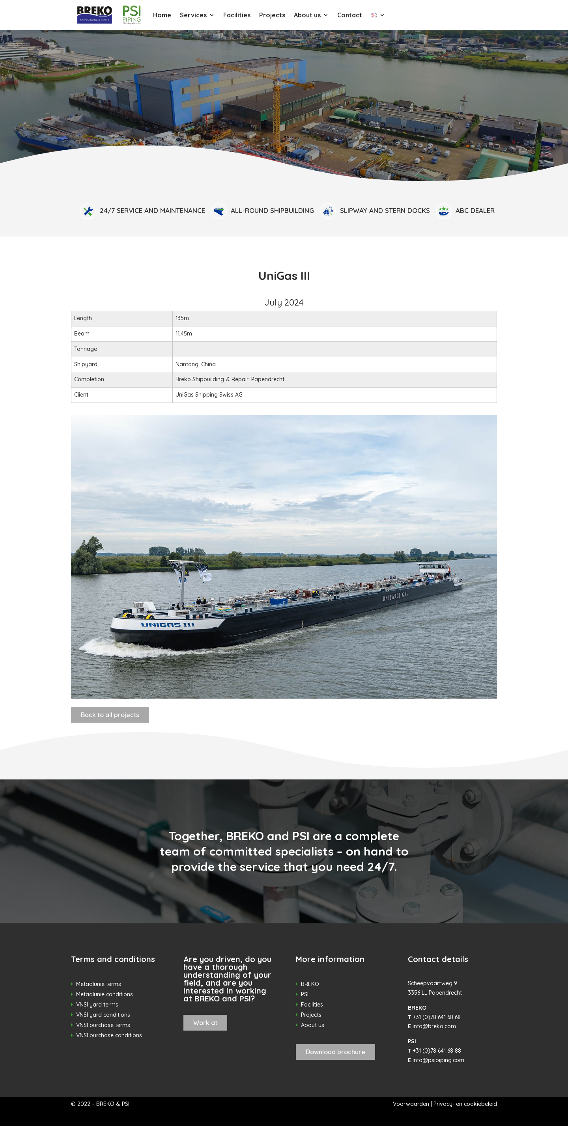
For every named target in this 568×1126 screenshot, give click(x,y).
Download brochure (335, 1052)
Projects (272, 15)
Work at (205, 1023)
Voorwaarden (411, 1103)
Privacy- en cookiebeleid (465, 1103)
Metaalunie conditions (104, 994)
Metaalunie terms (98, 984)
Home (162, 15)
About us (307, 15)
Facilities (236, 15)
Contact (349, 15)
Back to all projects (110, 715)
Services (193, 15)
